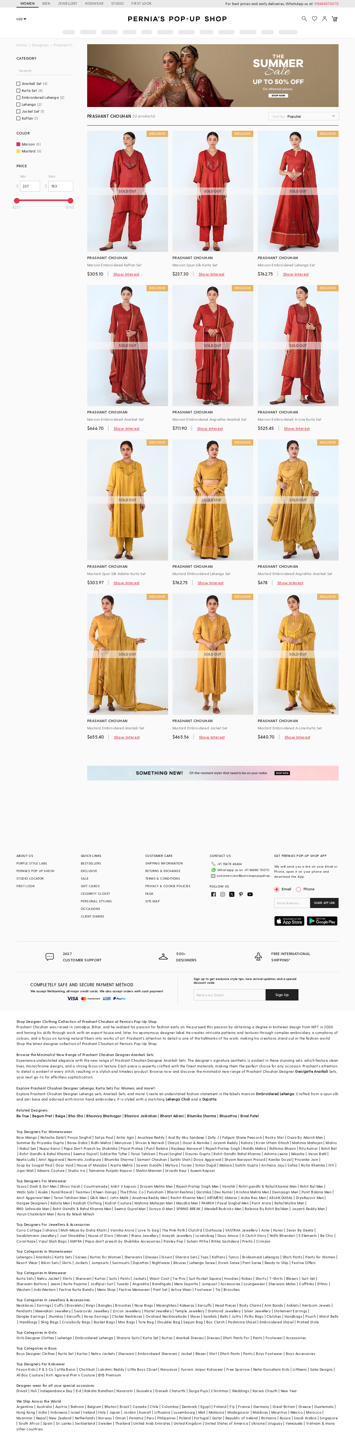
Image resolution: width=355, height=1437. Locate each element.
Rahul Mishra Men (289, 1203)
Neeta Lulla (25, 1159)
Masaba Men (187, 1203)
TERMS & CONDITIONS (162, 878)
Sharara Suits (128, 1338)
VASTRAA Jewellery (241, 1230)
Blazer (201, 1353)
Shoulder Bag (168, 1322)
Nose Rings (144, 1305)
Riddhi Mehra (254, 1148)
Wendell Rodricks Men (223, 1209)
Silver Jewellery (257, 1311)
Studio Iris (76, 1170)
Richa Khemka (313, 1165)
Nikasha (298, 1154)
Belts (224, 1316)
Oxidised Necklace (162, 1316)
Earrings (44, 1305)
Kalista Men (60, 1203)
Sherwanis (133, 1257)
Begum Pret (42, 1116)
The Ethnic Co (132, 1192)
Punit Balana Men (316, 1192)
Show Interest (126, 274)
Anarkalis (43, 1257)
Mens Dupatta (186, 1284)
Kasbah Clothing (87, 1203)
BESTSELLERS (91, 863)
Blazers (292, 1278)
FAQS (149, 893)
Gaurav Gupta (197, 1154)
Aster (265, 1230)
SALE (85, 878)
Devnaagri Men (285, 1192)
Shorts (261, 1278)
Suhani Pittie (197, 1241)
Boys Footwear (269, 1353)
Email (283, 889)
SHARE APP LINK (324, 903)
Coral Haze (25, 1241)
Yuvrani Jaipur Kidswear (202, 1369)
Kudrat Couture (118, 1203)
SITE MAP (152, 901)
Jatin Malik (119, 1198)
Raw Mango (26, 1137)
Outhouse (213, 1230)
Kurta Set (151, 1338)
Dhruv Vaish (70, 1186)
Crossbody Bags (76, 1322)
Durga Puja (198, 1391)
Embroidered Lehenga (275, 1094)
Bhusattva (228, 1116)
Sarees (81, 1257)
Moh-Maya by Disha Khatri (84, 1230)
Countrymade (95, 1186)
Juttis (236, 1316)
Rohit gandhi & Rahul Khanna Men (268, 1186)
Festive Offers (304, 1263)
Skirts (66, 1263)
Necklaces (25, 1305)
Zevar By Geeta (300, 1230)
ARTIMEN (214, 1198)
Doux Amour (228, 1235)
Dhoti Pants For (236, 1338)
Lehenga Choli (178, 1099)
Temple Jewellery (189, 1311)
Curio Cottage (28, 1230)
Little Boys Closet (142, 1369)
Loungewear (254, 1284)
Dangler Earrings (30, 1316)
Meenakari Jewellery (53, 1311)
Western (23, 1289)
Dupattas (140, 1263)
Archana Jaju (272, 1165)
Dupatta (209, 1099)
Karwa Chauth (265, 1391)
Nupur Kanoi (49, 1148)
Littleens (300, 1369)
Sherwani (83, 1278)
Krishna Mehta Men (252, 1192)
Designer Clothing (41, 1021)
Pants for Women (320, 1257)
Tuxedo (123, 1284)
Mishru (331, 1143)
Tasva (21, 1186)
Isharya (51, 1230)
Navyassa (168, 1369)
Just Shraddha (72, 1235)
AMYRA (76, 1241)
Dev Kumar (223, 1192)
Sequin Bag (193, 1322)
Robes (247, 1278)
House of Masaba (92, 1165)
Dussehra (144, 1391)
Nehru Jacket (48, 1278)
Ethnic (322, 1284)
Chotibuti (87, 1369)
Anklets (292, 1305)
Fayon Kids (26, 1369)
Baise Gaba (77, 1143)
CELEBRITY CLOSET (95, 893)
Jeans (55, 1284)
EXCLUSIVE (89, 871)
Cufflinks (306, 1284)
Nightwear (161, 1263)
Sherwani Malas (282, 1284)
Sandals (210, 1316)
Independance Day (56, 1391)
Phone (309, 889)
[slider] (17, 201)
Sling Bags (50, 1322)
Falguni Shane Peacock (242, 1137)
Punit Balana (157, 1148)
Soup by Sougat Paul (34, 1165)
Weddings (240, 1391)
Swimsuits (121, 1263)
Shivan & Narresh (149, 1143)
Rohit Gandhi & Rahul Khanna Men (82, 1209)
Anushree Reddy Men (149, 1198)
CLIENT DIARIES (93, 916)
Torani (186, 1165)
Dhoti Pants (292, 1257)
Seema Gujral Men (130, 1209)
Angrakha (140, 1284)
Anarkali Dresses (190, 1338)
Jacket (186, 1353)
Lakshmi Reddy (111, 1369)
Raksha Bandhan (98, 1391)
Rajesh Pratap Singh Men (197, 1186)
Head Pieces (225, 1305)
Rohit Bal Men (311, 1186)
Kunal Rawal (61, 1192)
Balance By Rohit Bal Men (267, 1209)
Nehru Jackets (103, 1353)
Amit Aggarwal (51, 1159)
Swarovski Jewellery (92, 1311)
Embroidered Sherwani (158, 1353)
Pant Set (160, 1289)
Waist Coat (159, 1278)
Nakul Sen (28, 1148)
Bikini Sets (50, 1263)
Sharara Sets (186, 1257)
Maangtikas (166, 1305)
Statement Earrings (290, 1311)
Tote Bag (146, 1322)
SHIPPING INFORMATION (164, 863)
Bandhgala (161, 1284)
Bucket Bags (104, 1322)
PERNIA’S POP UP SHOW (35, 871)
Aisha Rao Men (253, 1198)
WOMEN (27, 3)
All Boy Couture (29, 1375)
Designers (40, 45)
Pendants (24, 1311)
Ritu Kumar (308, 1148)
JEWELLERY (68, 3)
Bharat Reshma (180, 1192)
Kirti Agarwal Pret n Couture (70, 1375)
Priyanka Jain (306, 1159)
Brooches (232, 1289)
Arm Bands (273, 1305)
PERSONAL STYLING (96, 901)
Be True (22, 1116)
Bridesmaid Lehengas (261, 1257)
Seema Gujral (85, 1154)
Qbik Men (98, 1198)
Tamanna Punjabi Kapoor (111, 1170)
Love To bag (148, 1230)
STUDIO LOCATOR (30, 878)
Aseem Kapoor (202, 1170)
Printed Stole (308, 1322)
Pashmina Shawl (242, 1322)
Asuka (43, 1192)
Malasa (226, 1165)
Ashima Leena (276, 1154)
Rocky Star (274, 1137)
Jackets (81, 1263)
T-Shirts (276, 1278)
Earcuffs (205, 1305)
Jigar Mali (25, 1170)
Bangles (105, 1305)
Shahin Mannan (149, 1170)
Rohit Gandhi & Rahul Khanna (45, 1154)
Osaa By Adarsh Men (305, 1137)
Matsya (171, 1165)
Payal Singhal (170, 1154)
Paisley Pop (173, 1241)
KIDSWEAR (94, 3)
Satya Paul (104, 1137)
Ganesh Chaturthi (170, 1391)
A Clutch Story (254, 1235)
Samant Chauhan (152, 1159)
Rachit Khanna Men (187, 1198)
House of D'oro (101, 1235)
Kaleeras (187, 1305)
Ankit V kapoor (124, 1186)
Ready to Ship (277, 1263)
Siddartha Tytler (113, 1154)
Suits (113, 1278)
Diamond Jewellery (224, 1311)
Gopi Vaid (65, 1165)
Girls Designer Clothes (35, 1338)
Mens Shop (106, 1289)
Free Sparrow (238, 1369)
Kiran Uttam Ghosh (272, 1143)
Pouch (310, 1316)
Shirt (213, 1353)
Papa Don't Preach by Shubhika (91, 1148)
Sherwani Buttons (31, 1284)
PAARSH (208, 1203)
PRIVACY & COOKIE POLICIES (167, 886)
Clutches (274, 1316)
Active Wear (181, 1289)
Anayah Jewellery (177, 1235)
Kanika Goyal (280, 1159)
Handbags (293, 1316)
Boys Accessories (300, 1353)
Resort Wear (27, 1263)
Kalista (247, 1143)
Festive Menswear (134, 1289)
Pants (125, 1278)
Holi (34, 1391)
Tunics (233, 1257)
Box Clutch (215, 1322)
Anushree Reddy (151, 1137)
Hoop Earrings (96, 1316)
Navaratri (125, 1391)
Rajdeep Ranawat (186, 1148)
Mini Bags (126, 1322)
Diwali (21, 1391)
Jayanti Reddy (225, 1143)
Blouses (179, 1263)
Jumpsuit (209, 1284)
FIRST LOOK (141, 3)
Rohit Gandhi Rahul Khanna (237, 1154)
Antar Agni (125, 1137)
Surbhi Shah (180, 1159)
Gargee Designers (31, 1203)
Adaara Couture (51, 1170)
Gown (166, 1257)
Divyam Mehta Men (156, 1186)
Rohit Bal (329, 1148)
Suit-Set (308, 1278)
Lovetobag (205, 1235)
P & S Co (46, 1369)
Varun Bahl (317, 1154)
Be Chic (327, 1235)
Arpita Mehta (121, 1165)
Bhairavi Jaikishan (140, 1116)
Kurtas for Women (105, 1257)
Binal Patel (249, 1116)
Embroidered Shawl (277, 1322)
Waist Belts (328, 1316)
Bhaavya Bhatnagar (103, 1116)
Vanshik (229, 1186)
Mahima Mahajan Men (154, 1203)
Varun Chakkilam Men (35, 1214)
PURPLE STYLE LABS (31, 863)
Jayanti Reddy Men (308, 1209)
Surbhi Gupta (246, 1165)
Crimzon (263, 1241)
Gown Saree (228, 1263)
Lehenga (87, 1088)
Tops (205, 1257)
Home (21, 45)
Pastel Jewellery (158, 1311)
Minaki (122, 1235)
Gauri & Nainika (196, 1143)
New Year (289, 1391)
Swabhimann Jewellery (36, 1235)
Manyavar (123, 1143)
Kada (182, 1316)
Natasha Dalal (52, 1137)
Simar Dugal (205, 1165)
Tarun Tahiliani (143, 1154)
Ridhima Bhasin (282, 1148)
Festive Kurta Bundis (76, 1289)
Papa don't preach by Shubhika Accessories (122, 1241)
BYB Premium (109, 1375)
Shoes (195, 1316)
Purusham (155, 1192)
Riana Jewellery (145, 1235)
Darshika (203, 1192)
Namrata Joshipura (84, 1159)
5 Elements (307, 1235)
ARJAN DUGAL (280, 1198)
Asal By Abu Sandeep (186, 1137)
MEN (46, 3)
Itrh (331, 1165)
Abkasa (231, 1198)
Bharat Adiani (172, 1116)
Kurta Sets (63, 1257)
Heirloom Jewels (316, 1305)
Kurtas (100, 1278)
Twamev (82, 1192)
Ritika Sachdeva (225, 1241)
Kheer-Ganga (105, 1192)
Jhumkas (55, 1316)
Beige (60, 1116)
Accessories (230, 1284)
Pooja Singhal (79, 1137)
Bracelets (75, 1305)
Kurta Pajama (75, 1284)
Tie (217, 1289)
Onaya (173, 1143)
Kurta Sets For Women (115, 1088)
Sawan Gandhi (149, 1165)
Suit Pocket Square (205, 1278)
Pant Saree (252, 1263)
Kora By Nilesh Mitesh (75, 1214)
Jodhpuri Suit (101, 1284)
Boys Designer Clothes (35, 1353)
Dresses (151, 1257)
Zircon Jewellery (127, 1311)
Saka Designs (321, 1369)
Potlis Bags (253, 1316)
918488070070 (327, 4)
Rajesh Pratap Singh (223, 1148)
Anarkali (138, 1055)
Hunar (278, 1230)
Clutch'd (195, 1230)
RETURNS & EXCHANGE (162, 871)
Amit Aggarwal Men (33, 1198)
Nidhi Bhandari (283, 1235)
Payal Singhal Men (233, 1203)
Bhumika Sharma (201, 1116)
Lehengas (24, 1257)
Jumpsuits (100, 1263)
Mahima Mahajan (307, 1143)
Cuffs (58, 1305)
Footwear (203, 1289)
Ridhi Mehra (101, 1143)
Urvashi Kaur (176, 1170)
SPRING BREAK (188, 1209)
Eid (78, 1391)
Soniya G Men (161, 1209)
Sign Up (282, 994)
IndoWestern (45, 1289)
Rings (90, 1305)
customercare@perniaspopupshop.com (245, 875)
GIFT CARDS (90, 886)
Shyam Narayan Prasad (245, 1159)
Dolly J (213, 1137)
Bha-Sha (75, 1116)
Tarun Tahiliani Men (70, 1198)
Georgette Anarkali (311, 1071)
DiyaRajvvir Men (310, 1198)
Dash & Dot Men (43, 1186)
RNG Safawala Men (32, 1209)
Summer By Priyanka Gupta (40, 1143)
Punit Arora (261, 1203)
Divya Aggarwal (207, 1159)
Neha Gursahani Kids (271, 1369)
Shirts (67, 1278)
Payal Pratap (132, 1148)
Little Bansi (66, 1369)
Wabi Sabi (25, 1192)
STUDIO (117, 3)
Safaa (292, 1165)
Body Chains (250, 1305)
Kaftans (218, 1257)
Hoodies (231, 1278)
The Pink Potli (173, 1230)
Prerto (247, 1241)
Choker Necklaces (127, 1316)
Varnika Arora (122, 1230)
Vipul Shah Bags (53, 1241)
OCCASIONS (90, 909)
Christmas (220, 1391)
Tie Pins (178, 1278)
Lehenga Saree (202, 1263)
